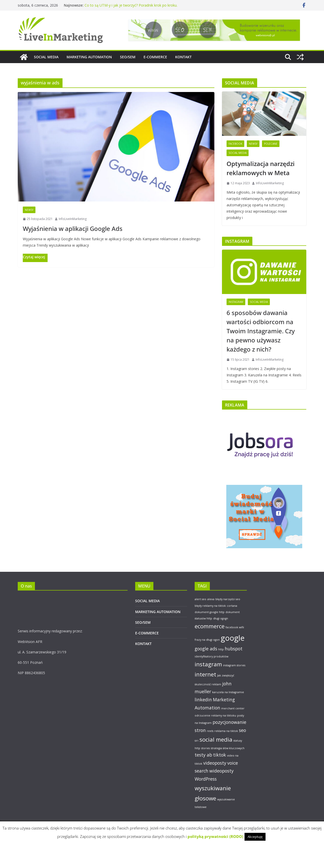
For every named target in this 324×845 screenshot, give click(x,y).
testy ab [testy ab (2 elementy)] (203, 755)
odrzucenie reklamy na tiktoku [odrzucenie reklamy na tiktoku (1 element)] (215, 715)
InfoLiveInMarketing (73, 219)
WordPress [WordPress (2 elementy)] (206, 779)
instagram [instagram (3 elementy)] (208, 664)
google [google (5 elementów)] (233, 638)
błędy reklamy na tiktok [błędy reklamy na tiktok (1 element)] (210, 606)
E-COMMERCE (155, 56)
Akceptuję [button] (255, 836)
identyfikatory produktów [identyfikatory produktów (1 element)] (211, 656)
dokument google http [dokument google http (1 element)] (210, 612)
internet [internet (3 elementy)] (205, 674)
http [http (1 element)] (221, 649)
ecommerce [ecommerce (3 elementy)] (210, 626)
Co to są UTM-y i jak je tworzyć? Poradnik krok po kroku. (131, 5)
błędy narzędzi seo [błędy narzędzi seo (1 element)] (227, 599)
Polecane (270, 143)
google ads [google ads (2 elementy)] (206, 649)
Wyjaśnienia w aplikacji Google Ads (73, 228)
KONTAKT (183, 56)
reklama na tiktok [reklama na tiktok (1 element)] (226, 731)
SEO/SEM (127, 56)
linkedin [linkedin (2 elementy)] (203, 699)
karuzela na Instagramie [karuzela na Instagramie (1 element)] (228, 692)
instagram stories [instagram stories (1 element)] (234, 665)
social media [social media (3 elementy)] (215, 739)
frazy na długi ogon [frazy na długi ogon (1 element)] (207, 639)
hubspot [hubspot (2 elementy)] (233, 649)
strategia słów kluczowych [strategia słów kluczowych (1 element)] (228, 748)
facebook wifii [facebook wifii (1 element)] (235, 627)
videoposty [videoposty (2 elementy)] (214, 763)
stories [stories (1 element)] (205, 748)
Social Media (238, 153)
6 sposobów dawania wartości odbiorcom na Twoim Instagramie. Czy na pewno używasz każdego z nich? (261, 330)
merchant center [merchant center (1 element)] (233, 708)
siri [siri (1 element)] (196, 740)
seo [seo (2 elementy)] (242, 730)
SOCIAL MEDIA (46, 56)
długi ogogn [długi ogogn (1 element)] (220, 618)
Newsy (29, 210)
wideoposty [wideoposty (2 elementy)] (221, 771)
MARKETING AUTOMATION (89, 56)
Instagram (236, 302)
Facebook (235, 143)
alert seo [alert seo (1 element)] (200, 599)
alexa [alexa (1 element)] (210, 599)
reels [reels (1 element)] (210, 731)
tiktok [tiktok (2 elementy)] (219, 755)
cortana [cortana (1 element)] (232, 606)
